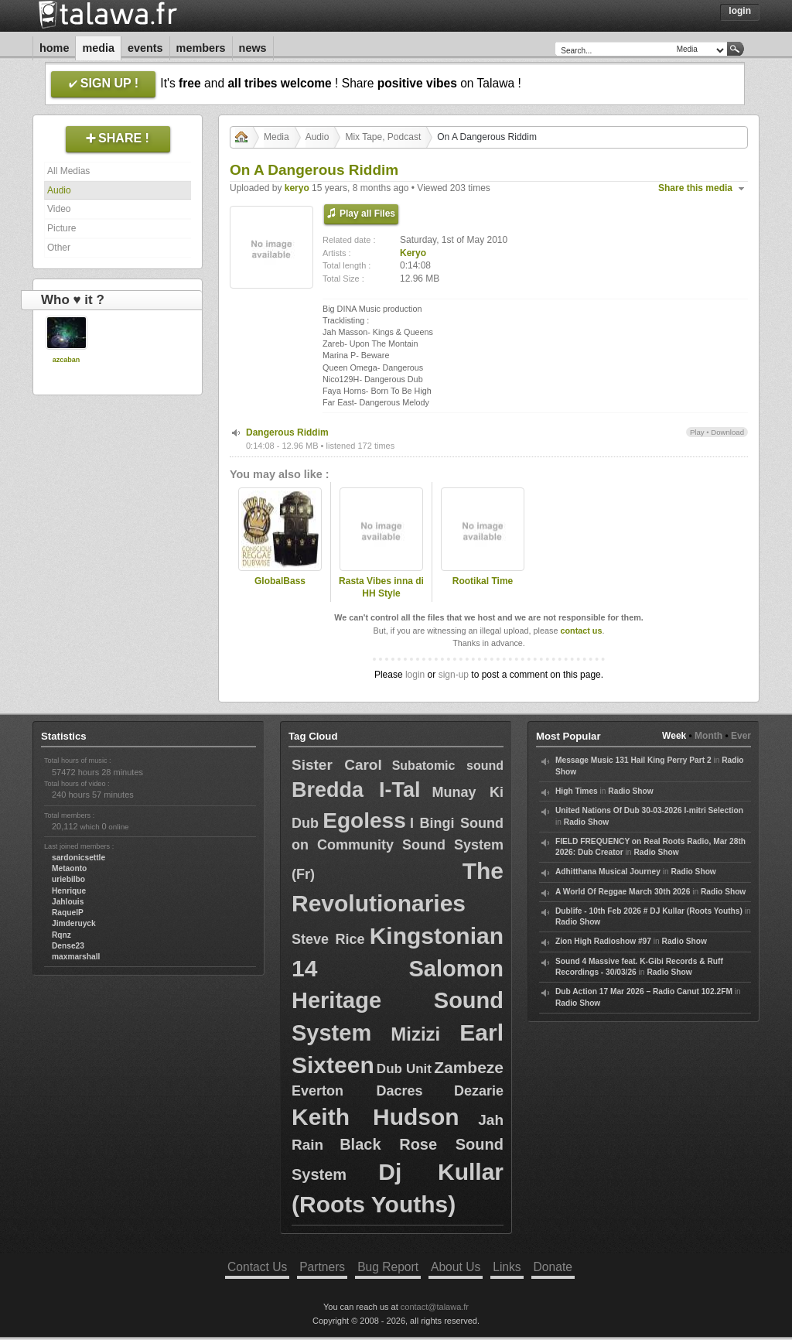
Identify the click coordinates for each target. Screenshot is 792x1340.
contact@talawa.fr (435, 1306)
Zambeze (469, 1067)
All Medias (68, 171)
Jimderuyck (74, 923)
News (253, 48)
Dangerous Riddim (287, 432)
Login (740, 10)
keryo (297, 188)
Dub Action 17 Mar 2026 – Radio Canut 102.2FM (643, 991)
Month (708, 735)
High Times (576, 791)
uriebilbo (68, 879)
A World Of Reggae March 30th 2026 (622, 891)
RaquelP (68, 912)
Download (727, 432)
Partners (322, 1266)
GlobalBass (280, 581)
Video (58, 208)
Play (697, 432)
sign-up (454, 674)
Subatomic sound (448, 765)
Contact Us (257, 1266)
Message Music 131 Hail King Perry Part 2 (633, 760)
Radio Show (630, 791)
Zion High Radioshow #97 (603, 941)
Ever (741, 735)
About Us (455, 1266)
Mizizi (415, 1034)
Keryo (413, 253)
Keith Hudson (375, 1117)
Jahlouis (68, 901)
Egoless (364, 820)
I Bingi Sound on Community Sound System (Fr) (398, 848)
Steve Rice (328, 939)
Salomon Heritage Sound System (398, 1000)
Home (54, 48)
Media (98, 48)
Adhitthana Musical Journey (608, 871)
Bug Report (387, 1266)
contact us (581, 630)
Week (674, 735)
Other (58, 247)
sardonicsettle (78, 857)
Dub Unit (404, 1068)
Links (507, 1266)
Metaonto (69, 868)
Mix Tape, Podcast (383, 137)
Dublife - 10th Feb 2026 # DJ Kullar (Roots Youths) (648, 911)
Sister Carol (337, 765)
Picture (61, 228)
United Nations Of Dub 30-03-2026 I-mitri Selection (649, 810)
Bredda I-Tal (356, 790)
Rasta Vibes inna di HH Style (381, 588)
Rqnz (61, 935)
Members (201, 48)
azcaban (66, 360)
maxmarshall (76, 956)
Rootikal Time (482, 581)
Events (145, 48)
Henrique (69, 891)
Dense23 (68, 946)
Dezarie (479, 1091)
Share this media (695, 188)
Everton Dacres (357, 1091)
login (415, 674)
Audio (59, 190)
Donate (553, 1266)
